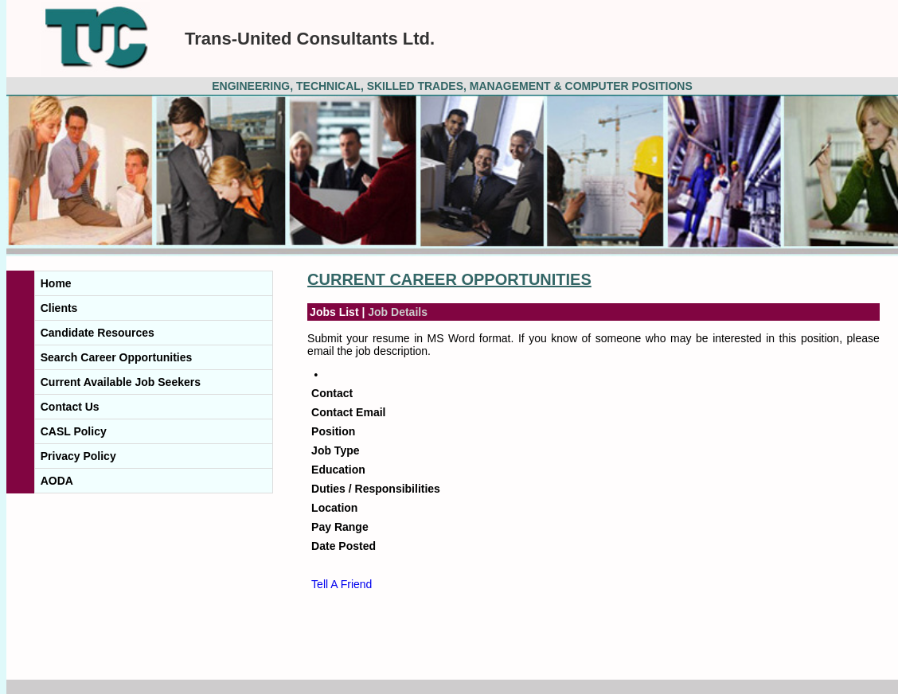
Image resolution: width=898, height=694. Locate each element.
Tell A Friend (341, 584)
